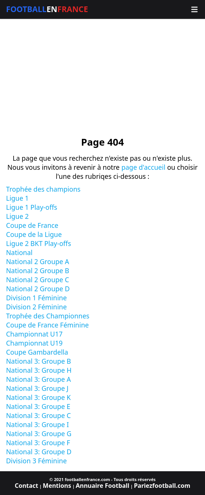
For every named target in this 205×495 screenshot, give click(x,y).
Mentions (57, 485)
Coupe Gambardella (37, 352)
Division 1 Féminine (36, 297)
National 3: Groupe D (38, 451)
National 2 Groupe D (38, 288)
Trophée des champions (43, 189)
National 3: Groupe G (38, 433)
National (19, 252)
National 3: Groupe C (38, 415)
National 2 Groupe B (37, 270)
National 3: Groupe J (37, 388)
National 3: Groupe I (37, 424)
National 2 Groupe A (37, 261)
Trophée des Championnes (47, 315)
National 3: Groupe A (38, 379)
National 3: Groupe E (38, 406)
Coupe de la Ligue (34, 234)
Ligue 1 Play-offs (31, 207)
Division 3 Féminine (36, 460)
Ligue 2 (17, 216)
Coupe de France (32, 225)
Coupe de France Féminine (47, 324)
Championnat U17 (34, 333)
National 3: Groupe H (39, 370)
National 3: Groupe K (38, 397)
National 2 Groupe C (37, 279)
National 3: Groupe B (38, 361)
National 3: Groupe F (38, 442)
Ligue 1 (17, 198)
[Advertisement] (102, 78)
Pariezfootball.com (162, 485)
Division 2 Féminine (36, 306)
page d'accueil (143, 167)
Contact (26, 485)
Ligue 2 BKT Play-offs (38, 243)
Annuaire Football (102, 485)
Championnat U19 (34, 342)
